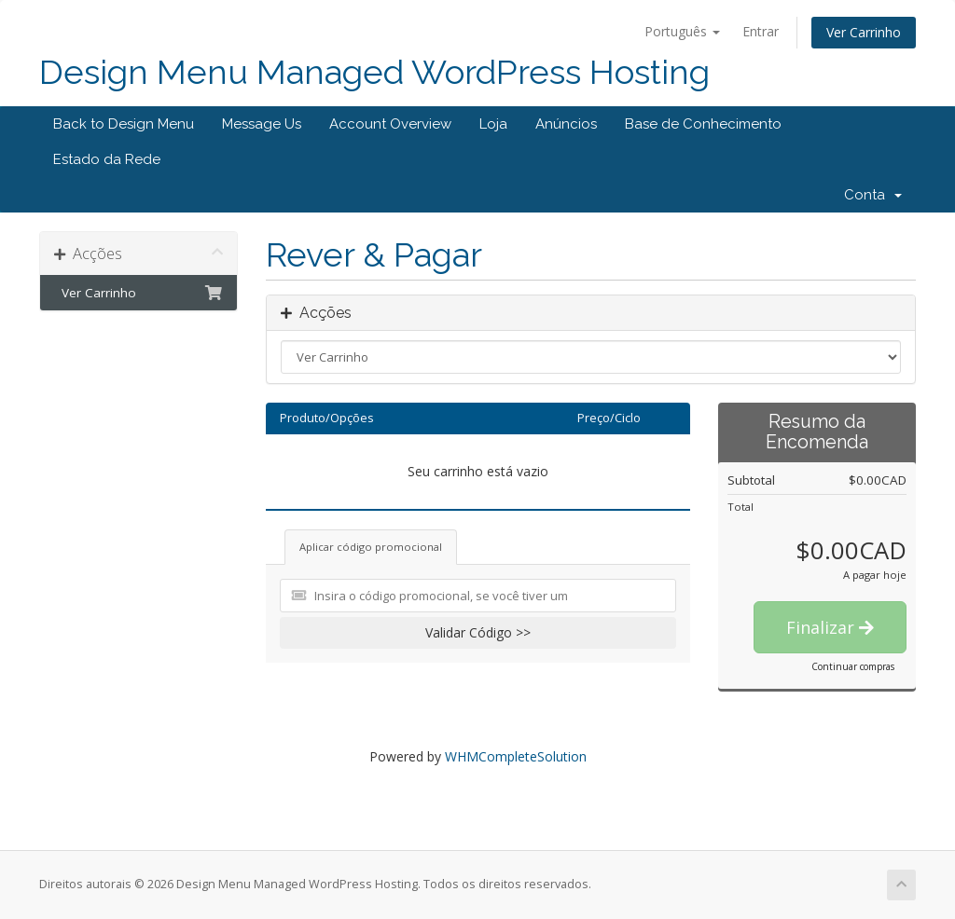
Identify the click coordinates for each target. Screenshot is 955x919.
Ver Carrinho (863, 32)
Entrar (760, 31)
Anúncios (566, 124)
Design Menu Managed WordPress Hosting (374, 72)
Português (682, 31)
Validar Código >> (478, 632)
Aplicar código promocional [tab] (370, 547)
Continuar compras (852, 666)
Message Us (261, 124)
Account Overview (390, 124)
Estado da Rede (106, 159)
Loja (493, 124)
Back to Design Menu (123, 124)
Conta (873, 194)
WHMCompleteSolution (516, 756)
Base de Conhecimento (703, 124)
